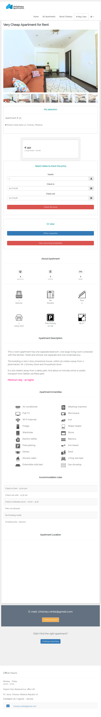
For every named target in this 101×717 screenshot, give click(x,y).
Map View (81, 17)
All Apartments (48, 17)
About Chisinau (65, 17)
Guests (51, 174)
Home (36, 17)
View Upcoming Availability (50, 243)
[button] (92, 16)
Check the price (50, 620)
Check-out (50, 194)
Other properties (50, 233)
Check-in (50, 184)
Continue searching (50, 641)
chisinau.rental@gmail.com (55, 611)
